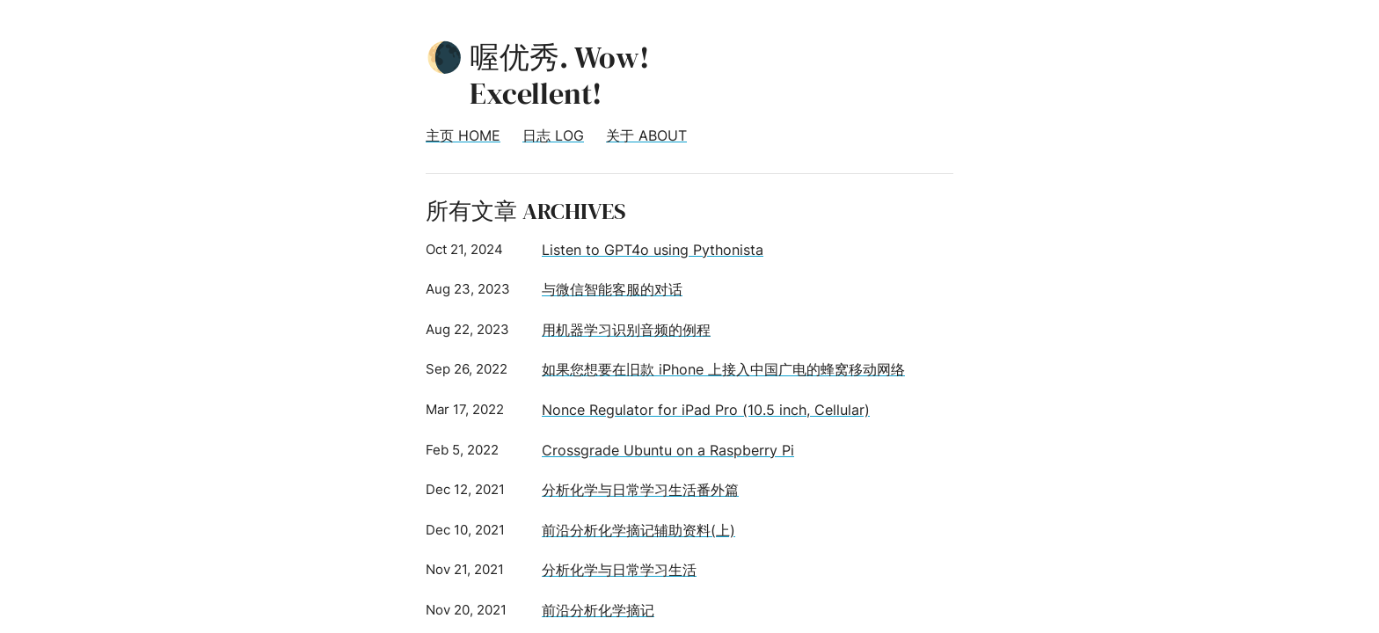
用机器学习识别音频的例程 (626, 329)
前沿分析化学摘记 (598, 610)
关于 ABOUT (646, 135)
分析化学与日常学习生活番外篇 (640, 489)
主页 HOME (463, 135)
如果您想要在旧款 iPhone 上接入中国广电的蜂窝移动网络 (723, 369)
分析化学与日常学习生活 (619, 569)
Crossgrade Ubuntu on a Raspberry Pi (668, 450)
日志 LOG (553, 135)
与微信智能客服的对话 (612, 289)
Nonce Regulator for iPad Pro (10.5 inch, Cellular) (706, 409)
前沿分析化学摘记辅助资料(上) (638, 530)
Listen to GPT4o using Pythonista (652, 249)
